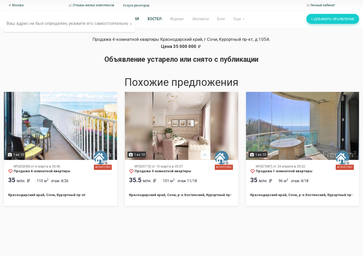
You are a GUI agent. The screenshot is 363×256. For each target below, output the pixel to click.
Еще (239, 19)
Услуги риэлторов (136, 5)
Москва (16, 5)
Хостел (154, 19)
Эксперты (200, 19)
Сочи (50, 195)
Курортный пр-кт (71, 195)
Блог (221, 19)
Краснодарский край (26, 195)
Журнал (177, 19)
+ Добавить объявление (332, 19)
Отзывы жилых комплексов (91, 5)
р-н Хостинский (191, 195)
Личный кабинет (320, 5)
